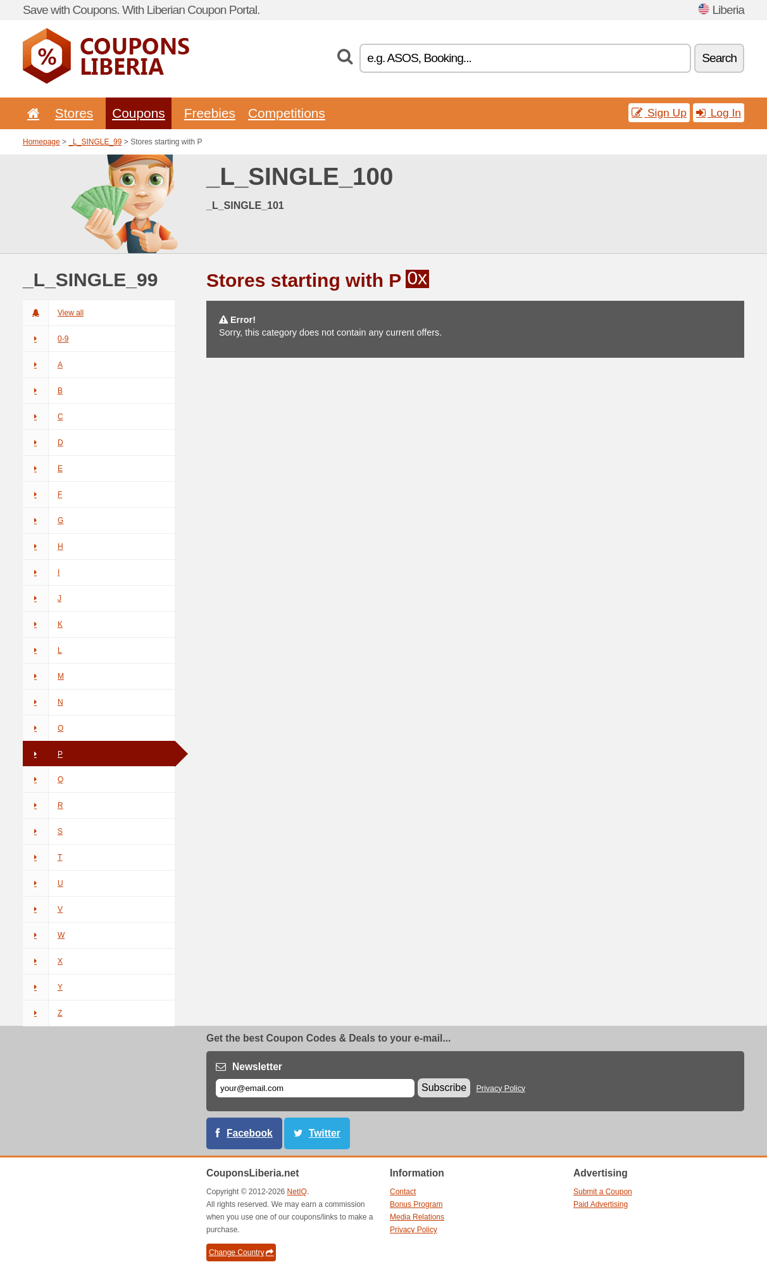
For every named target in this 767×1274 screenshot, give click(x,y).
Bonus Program (416, 1204)
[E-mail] (315, 1088)
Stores (74, 113)
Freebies (209, 113)
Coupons (138, 113)
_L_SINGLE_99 (95, 141)
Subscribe (443, 1087)
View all (53, 312)
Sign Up (659, 112)
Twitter (324, 1133)
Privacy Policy (501, 1088)
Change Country (241, 1252)
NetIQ (297, 1191)
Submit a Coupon (602, 1191)
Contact (403, 1191)
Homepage (41, 141)
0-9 (45, 338)
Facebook (250, 1133)
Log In (718, 112)
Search (719, 58)
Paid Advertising (600, 1204)
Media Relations (417, 1217)
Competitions (286, 113)
